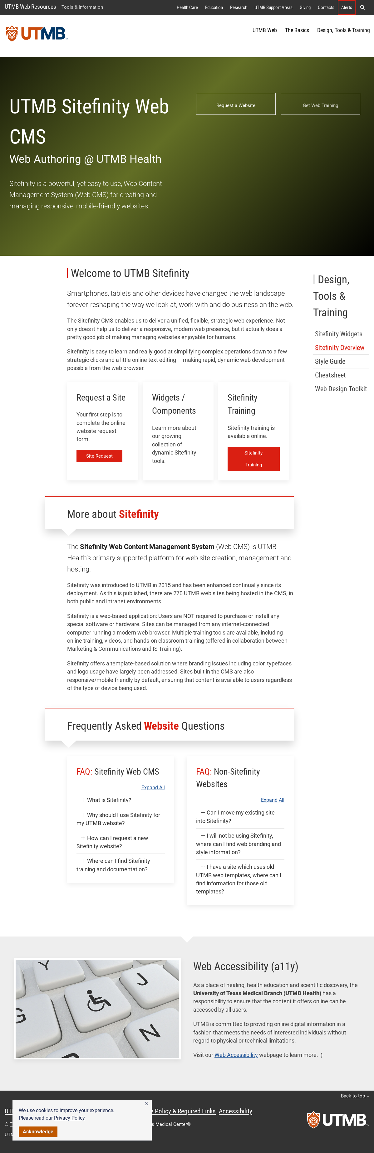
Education (214, 7)
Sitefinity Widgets (338, 334)
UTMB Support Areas (273, 7)
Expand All (153, 788)
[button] (147, 1104)
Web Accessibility (236, 1055)
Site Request (99, 456)
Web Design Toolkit (341, 389)
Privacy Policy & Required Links (175, 1111)
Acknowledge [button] (38, 1132)
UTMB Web (265, 30)
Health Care (187, 7)
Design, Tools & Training (343, 30)
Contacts (326, 7)
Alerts (346, 7)
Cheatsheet (330, 375)
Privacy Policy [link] (69, 1118)
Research (238, 7)
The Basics (297, 30)
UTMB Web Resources (30, 6)
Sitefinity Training (253, 459)
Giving (305, 7)
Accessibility (235, 1111)
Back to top (355, 1096)
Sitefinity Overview (339, 348)
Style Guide (330, 361)
